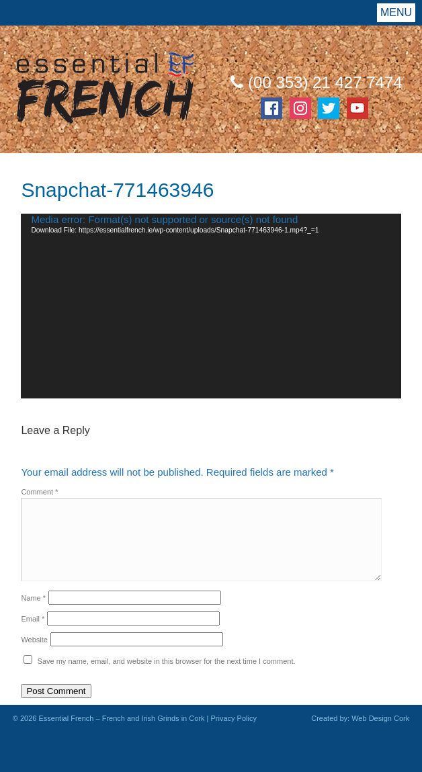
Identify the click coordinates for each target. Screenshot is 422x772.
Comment (39, 492)
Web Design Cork (380, 718)
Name (33, 598)
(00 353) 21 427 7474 (316, 82)
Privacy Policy (233, 718)
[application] (210, 306)
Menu (396, 12)
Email (32, 619)
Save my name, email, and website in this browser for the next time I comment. (167, 661)
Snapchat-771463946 (117, 190)
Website (34, 640)
